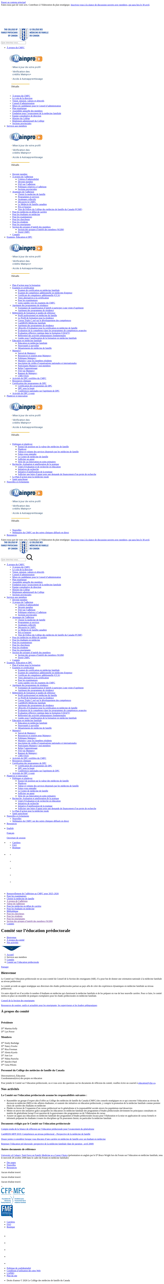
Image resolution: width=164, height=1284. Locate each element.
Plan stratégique (19, 108)
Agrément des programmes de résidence (30, 305)
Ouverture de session (16, 838)
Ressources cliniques (21, 381)
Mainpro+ (16, 350)
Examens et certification (23, 288)
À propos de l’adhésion (22, 176)
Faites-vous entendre (27, 454)
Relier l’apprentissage (27, 368)
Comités (16, 234)
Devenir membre (19, 174)
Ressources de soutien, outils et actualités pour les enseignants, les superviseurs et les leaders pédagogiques (49, 1005)
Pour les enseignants (21, 224)
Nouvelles (16, 530)
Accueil (10, 954)
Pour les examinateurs (22, 217)
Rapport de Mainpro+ (27, 373)
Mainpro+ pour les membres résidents (35, 360)
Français (10, 833)
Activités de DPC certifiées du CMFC (29, 378)
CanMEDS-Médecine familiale (32, 323)
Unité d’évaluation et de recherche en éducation (39, 467)
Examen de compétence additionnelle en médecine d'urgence (45, 293)
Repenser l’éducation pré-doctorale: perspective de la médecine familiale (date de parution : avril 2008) (47, 1144)
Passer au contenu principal (13, 2)
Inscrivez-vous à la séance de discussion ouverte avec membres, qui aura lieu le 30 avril (110, 5)
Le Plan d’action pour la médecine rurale (30, 477)
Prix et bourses (24, 207)
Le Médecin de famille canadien (32, 204)
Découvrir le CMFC (27, 202)
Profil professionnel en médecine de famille (37, 315)
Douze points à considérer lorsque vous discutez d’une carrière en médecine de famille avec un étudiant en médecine (53, 1139)
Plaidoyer (22, 449)
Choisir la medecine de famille (31, 194)
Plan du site (12, 1275)
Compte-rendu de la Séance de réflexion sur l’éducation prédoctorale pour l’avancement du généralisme (47, 1129)
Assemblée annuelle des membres (27, 111)
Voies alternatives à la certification (33, 298)
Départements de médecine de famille (35, 348)
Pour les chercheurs (21, 219)
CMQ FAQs (23, 376)
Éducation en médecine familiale (27, 340)
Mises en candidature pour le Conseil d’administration (36, 106)
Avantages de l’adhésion (23, 192)
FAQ (14, 845)
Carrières (16, 842)
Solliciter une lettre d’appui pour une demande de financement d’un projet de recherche (57, 474)
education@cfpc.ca (146, 1083)
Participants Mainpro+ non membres (34, 366)
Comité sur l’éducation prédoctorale (23, 962)
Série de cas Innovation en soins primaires (37, 462)
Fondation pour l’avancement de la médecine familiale (36, 113)
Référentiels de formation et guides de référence (33, 313)
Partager (5, 967)
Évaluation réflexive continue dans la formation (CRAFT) (44, 333)
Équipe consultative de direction (26, 116)
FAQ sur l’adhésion (26, 184)
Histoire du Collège (21, 118)
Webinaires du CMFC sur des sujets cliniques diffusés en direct (40, 532)
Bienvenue (11, 937)
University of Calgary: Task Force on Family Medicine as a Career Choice (34, 1155)
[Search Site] (13, 42)
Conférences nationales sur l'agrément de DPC (38, 391)
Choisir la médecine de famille (20, 898)
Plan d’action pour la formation (26, 285)
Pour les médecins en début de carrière (29, 212)
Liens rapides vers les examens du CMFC (36, 303)
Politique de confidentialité (19, 1268)
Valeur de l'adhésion (16, 903)
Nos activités (12, 942)
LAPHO (10, 1273)
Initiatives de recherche (28, 469)
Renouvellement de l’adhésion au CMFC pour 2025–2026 (33, 893)
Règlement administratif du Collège (28, 121)
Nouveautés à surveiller (28, 345)
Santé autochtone (20, 479)
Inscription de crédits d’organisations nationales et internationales (47, 363)
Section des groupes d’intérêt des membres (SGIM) (41, 229)
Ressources (12, 535)
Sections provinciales (21, 123)
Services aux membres (17, 126)
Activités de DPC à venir (23, 393)
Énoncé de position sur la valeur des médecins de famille (43, 446)
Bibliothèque (12, 911)
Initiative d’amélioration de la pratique (35, 472)
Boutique (16, 847)
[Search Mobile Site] (13, 559)
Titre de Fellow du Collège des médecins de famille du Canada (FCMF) (50, 209)
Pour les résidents (20, 222)
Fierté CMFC (24, 232)
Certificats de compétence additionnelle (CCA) (39, 295)
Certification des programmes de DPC (29, 383)
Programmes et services (28, 197)
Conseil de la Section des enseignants (18, 1000)
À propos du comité (15, 940)
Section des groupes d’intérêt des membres (31, 227)
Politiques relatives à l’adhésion (32, 187)
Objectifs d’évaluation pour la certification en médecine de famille (47, 328)
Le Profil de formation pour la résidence (36, 318)
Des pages (11, 1162)
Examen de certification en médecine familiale (39, 290)
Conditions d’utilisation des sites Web (24, 1270)
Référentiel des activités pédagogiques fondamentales (42, 335)
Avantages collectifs (27, 199)
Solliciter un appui (26, 459)
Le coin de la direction (22, 98)
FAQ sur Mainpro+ (26, 371)
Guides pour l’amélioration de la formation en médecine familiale (47, 338)
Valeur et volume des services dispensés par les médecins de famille (48, 451)
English (10, 828)
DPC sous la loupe (26, 388)
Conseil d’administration (23, 103)
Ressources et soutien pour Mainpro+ (34, 355)
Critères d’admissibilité (28, 179)
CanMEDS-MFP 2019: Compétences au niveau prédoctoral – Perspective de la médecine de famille (45, 1134)
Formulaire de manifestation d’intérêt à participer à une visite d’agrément (51, 308)
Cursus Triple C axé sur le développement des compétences (44, 320)
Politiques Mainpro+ (27, 358)
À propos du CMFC (16, 47)
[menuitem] (85, 833)
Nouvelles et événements (18, 482)
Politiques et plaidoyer (22, 444)
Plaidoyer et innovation (17, 396)
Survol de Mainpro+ (27, 353)
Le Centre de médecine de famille (33, 456)
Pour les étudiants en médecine (26, 214)
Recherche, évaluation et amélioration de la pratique (35, 464)
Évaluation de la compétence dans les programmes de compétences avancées (52, 330)
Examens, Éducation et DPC (19, 237)
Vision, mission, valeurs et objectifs (28, 101)
